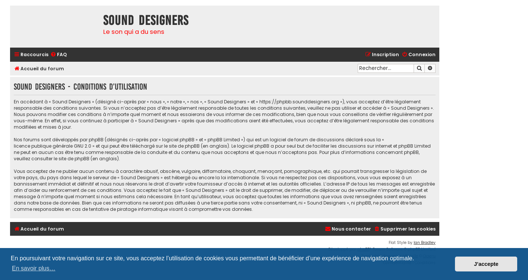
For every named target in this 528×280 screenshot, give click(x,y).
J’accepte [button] (486, 264)
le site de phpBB (182, 146)
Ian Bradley (425, 242)
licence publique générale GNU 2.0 (52, 146)
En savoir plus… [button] (34, 268)
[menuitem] (58, 55)
